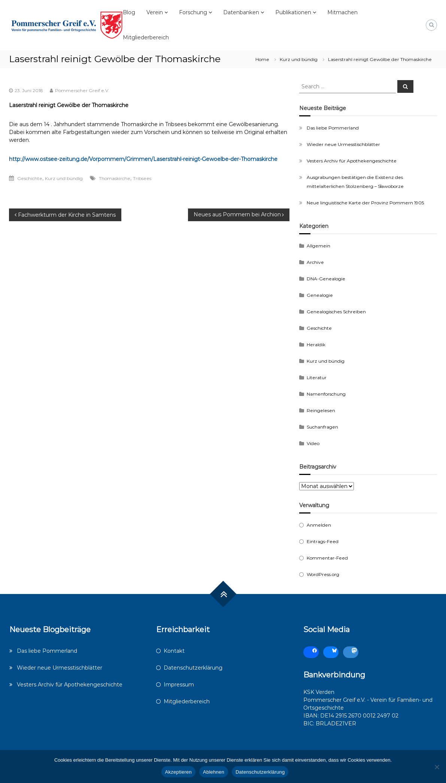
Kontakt (174, 651)
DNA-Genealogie (326, 278)
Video (313, 443)
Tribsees (142, 178)
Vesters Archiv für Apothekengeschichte (352, 161)
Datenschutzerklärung (193, 667)
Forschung (193, 12)
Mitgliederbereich (146, 37)
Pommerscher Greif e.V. (82, 90)
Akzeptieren (178, 772)
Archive (315, 262)
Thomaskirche (114, 178)
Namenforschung (326, 394)
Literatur (317, 377)
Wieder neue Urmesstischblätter (343, 144)
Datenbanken (241, 12)
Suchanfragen (322, 427)
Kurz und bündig (299, 59)
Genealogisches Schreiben (336, 311)
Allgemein (318, 246)
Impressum (179, 684)
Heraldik (316, 344)
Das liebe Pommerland (333, 128)
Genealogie (320, 295)
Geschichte (29, 178)
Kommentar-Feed (327, 558)
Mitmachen (342, 12)
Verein (154, 12)
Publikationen (293, 12)
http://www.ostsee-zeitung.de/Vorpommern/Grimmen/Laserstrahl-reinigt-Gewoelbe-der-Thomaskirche (143, 159)
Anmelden (319, 525)
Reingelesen (321, 410)
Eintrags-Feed (323, 541)
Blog (129, 12)
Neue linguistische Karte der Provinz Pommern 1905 (365, 202)
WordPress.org (323, 574)
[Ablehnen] (436, 767)
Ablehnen (213, 772)
